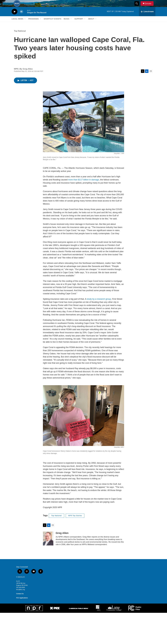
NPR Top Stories (75, 521)
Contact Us (20, 599)
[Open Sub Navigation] (25, 24)
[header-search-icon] (137, 6)
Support (78, 24)
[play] (14, 17)
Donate (149, 6)
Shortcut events (52, 24)
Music (66, 24)
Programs (33, 24)
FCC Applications (22, 603)
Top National (20, 36)
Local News (17, 24)
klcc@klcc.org (20, 595)
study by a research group (99, 304)
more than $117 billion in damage (83, 185)
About (91, 24)
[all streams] (147, 16)
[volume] (21, 16)
